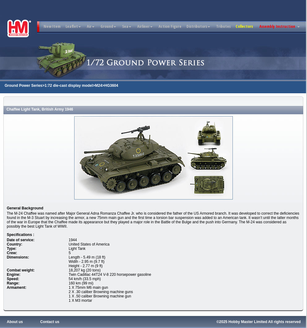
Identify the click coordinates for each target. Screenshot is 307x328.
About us (15, 322)
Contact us (49, 322)
